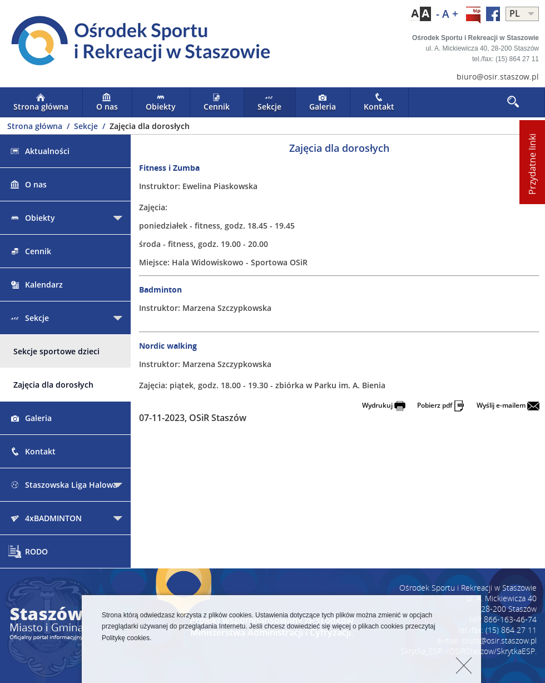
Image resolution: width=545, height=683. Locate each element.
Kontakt (379, 102)
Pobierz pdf (441, 405)
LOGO (136, 42)
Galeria (322, 102)
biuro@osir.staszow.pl (498, 76)
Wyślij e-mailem (508, 405)
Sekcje (269, 102)
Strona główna (40, 102)
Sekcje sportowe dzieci (56, 351)
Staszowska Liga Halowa (62, 484)
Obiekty (161, 102)
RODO (28, 551)
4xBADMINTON (45, 518)
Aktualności (39, 151)
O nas (107, 102)
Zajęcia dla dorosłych (53, 384)
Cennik (217, 102)
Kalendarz (35, 284)
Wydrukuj (383, 405)
